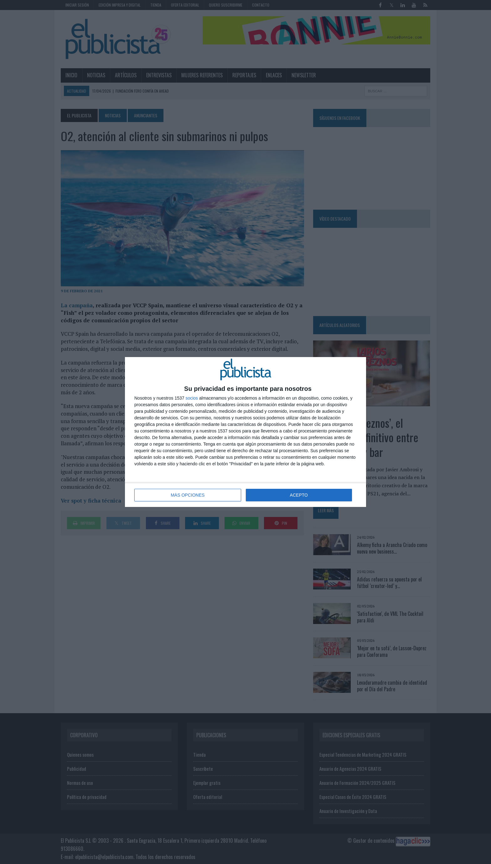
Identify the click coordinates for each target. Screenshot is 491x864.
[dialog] (245, 432)
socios (191, 398)
